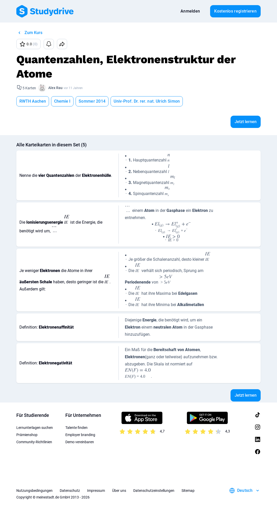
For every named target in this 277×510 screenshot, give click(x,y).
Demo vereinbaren (79, 442)
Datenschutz (70, 491)
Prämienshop (27, 435)
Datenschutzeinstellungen (153, 491)
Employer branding (80, 435)
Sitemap (188, 491)
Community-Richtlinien (34, 442)
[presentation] (126, 159)
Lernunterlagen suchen (34, 428)
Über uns (119, 491)
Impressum (96, 491)
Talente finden (76, 428)
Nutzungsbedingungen (34, 491)
